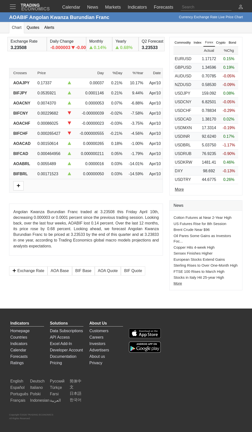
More (177, 283)
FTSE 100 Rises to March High (198, 271)
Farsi (54, 394)
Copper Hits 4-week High (194, 247)
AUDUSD (183, 76)
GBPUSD (183, 67)
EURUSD (183, 59)
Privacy (95, 363)
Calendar (18, 350)
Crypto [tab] (220, 42)
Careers (96, 337)
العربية (55, 400)
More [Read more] (179, 189)
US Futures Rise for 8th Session (199, 224)
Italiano (36, 387)
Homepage (20, 331)
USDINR (182, 136)
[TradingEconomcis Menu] (14, 6)
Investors (97, 344)
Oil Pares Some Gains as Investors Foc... (202, 238)
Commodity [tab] (182, 42)
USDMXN (183, 128)
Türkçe (56, 387)
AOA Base (60, 271)
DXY (179, 171)
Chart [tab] (16, 27)
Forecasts (19, 356)
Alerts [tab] (49, 27)
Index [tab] (198, 42)
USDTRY (183, 179)
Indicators (18, 344)
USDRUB (183, 154)
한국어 (75, 400)
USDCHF (183, 110)
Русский (57, 381)
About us (97, 356)
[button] (240, 7)
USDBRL (183, 145)
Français (17, 400)
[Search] (206, 7)
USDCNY (183, 102)
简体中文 (75, 384)
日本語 (75, 393)
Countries (18, 337)
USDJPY (182, 93)
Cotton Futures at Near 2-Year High (202, 217)
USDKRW (183, 162)
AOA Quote (108, 271)
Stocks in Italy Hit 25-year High (198, 277)
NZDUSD (183, 85)
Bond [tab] (232, 42)
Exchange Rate (28, 271)
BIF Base (83, 271)
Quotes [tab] (33, 27)
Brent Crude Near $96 (191, 229)
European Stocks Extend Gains (199, 259)
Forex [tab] (209, 42)
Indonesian (39, 400)
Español (17, 387)
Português (19, 394)
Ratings (17, 363)
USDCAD (183, 119)
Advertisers (99, 350)
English (16, 381)
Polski (35, 394)
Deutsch (37, 381)
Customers (98, 331)
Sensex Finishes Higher (192, 253)
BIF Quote (133, 271)
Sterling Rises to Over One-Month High (205, 265)
